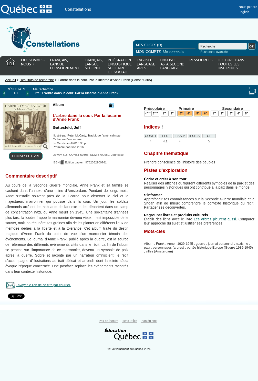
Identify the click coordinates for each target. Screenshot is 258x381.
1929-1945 (185, 244)
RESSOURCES (201, 60)
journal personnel (220, 244)
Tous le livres (1, 313)
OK (251, 46)
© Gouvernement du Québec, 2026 (129, 349)
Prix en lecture (108, 321)
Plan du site (149, 321)
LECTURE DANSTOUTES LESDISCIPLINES (231, 64)
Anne (171, 244)
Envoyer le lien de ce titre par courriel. (43, 285)
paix (147, 247)
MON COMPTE (161, 51)
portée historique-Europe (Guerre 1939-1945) (220, 247)
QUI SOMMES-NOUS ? (33, 62)
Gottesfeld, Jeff (67, 127)
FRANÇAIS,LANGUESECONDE (94, 64)
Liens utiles (129, 321)
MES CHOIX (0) (149, 45)
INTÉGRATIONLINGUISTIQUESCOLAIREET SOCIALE (120, 65)
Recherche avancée (214, 52)
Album (148, 244)
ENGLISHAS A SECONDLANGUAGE (172, 64)
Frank (160, 244)
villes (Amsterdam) (159, 251)
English (244, 12)
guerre (200, 244)
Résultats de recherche (37, 80)
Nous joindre (248, 7)
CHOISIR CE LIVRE (26, 156)
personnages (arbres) (168, 247)
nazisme (242, 244)
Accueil (10, 80)
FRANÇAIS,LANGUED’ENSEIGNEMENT (65, 64)
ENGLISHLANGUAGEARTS (146, 64)
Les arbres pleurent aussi (215, 219)
